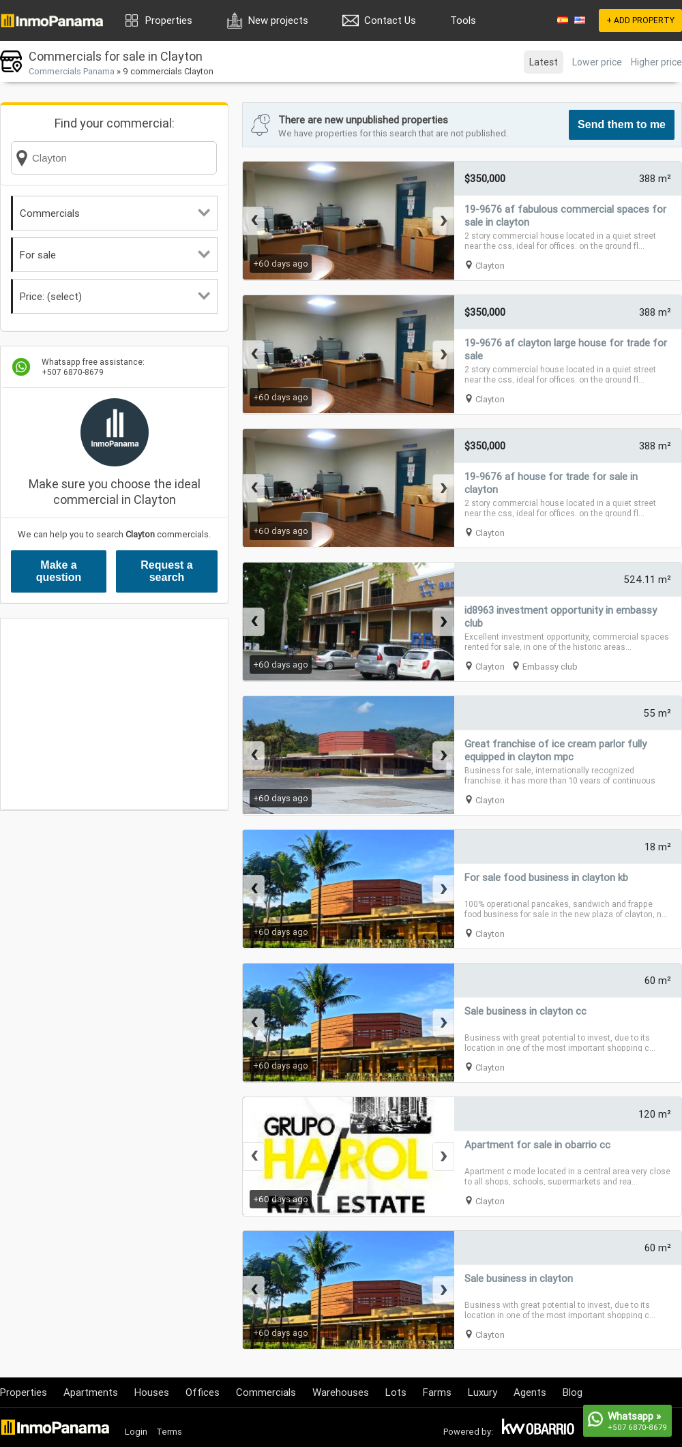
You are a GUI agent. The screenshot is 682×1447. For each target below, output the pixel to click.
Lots (395, 1392)
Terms (169, 1431)
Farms (437, 1392)
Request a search (166, 571)
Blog (572, 1392)
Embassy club (550, 666)
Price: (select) (115, 296)
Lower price (597, 62)
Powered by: (468, 1431)
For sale (115, 254)
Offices (203, 1392)
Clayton (490, 265)
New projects (278, 20)
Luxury (482, 1392)
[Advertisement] (114, 714)
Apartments (90, 1392)
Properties (168, 20)
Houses (151, 1392)
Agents (530, 1392)
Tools (463, 20)
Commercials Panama (72, 71)
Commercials (115, 213)
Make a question (59, 571)
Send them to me (622, 124)
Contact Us (390, 20)
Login (136, 1431)
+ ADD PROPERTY (640, 20)
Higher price (656, 62)
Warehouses (340, 1392)
